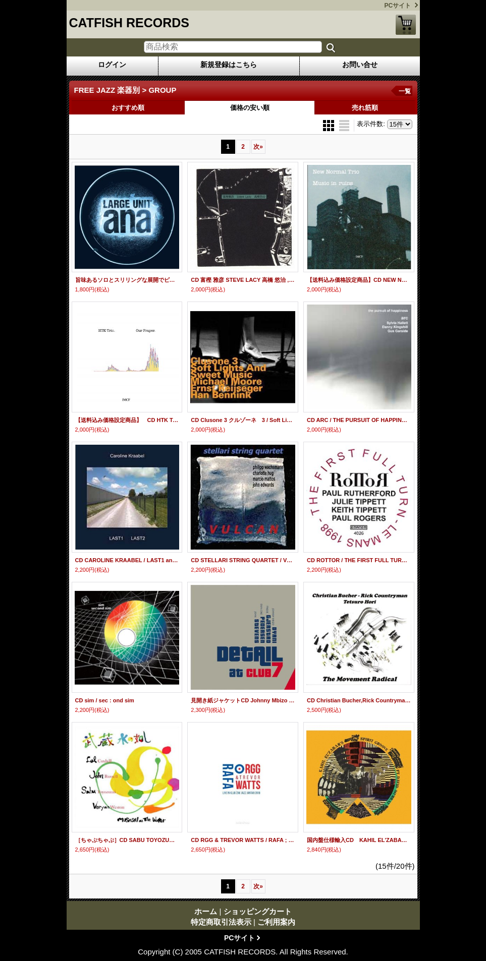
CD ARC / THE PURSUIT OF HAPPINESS (359, 420)
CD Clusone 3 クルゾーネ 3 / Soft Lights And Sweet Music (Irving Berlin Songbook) (243, 420)
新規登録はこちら (228, 65)
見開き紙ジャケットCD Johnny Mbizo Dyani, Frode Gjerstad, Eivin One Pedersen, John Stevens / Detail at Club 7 (243, 700)
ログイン (112, 65)
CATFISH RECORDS (129, 23)
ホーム (205, 911)
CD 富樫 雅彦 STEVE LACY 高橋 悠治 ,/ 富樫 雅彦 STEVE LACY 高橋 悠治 (243, 280)
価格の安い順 (249, 107)
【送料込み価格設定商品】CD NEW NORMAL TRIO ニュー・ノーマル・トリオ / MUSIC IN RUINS (359, 280)
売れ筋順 (365, 107)
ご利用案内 (276, 922)
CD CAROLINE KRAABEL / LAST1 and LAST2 (127, 560)
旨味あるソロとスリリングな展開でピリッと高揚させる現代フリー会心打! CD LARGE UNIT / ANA (127, 280)
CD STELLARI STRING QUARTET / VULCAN (243, 560)
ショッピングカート (406, 25)
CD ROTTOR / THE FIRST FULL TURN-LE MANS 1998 (359, 560)
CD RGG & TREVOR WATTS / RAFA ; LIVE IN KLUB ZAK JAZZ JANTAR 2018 (243, 840)
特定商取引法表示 (221, 922)
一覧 (405, 91)
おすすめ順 (128, 107)
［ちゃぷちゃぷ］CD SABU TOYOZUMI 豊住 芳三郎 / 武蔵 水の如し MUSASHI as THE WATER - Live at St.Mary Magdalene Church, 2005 (127, 840)
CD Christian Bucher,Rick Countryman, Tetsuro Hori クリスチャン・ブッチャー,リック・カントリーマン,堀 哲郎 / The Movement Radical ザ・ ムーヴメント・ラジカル (359, 700)
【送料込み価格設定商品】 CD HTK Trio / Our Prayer (127, 420)
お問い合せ (359, 65)
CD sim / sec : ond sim (104, 700)
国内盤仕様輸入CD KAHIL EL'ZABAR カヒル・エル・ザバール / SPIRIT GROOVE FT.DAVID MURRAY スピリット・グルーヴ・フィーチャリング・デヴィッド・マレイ (359, 840)
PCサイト (398, 5)
